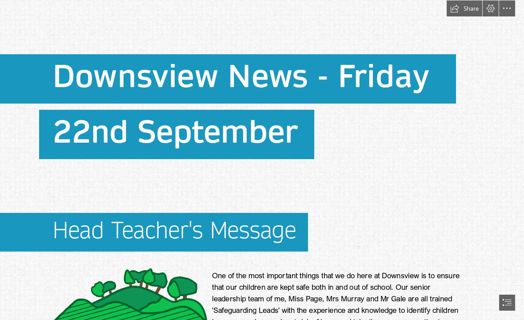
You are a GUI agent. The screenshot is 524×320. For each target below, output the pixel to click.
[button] (464, 8)
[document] (262, 160)
